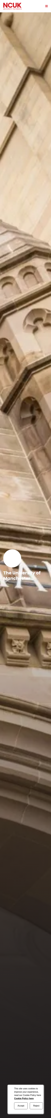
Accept (21, 1106)
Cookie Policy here (24, 1098)
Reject (36, 1106)
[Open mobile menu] (45, 6)
